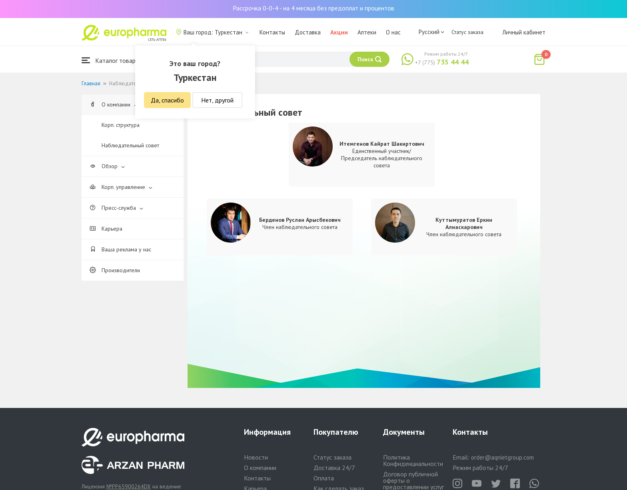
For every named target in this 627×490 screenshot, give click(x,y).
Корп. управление (121, 187)
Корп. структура (121, 125)
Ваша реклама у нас (120, 249)
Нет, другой (217, 100)
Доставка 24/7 (334, 468)
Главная (91, 83)
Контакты (272, 32)
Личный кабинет (523, 32)
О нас (393, 32)
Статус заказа (467, 32)
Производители (115, 270)
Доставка (308, 32)
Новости (256, 457)
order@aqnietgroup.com (502, 457)
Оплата (324, 478)
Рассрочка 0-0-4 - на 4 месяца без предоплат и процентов (313, 8)
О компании (114, 104)
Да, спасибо (167, 100)
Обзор (107, 166)
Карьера (106, 228)
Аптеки (366, 32)
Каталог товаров (112, 60)
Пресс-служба (116, 207)
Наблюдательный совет (130, 145)
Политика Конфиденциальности (413, 460)
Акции (339, 32)
